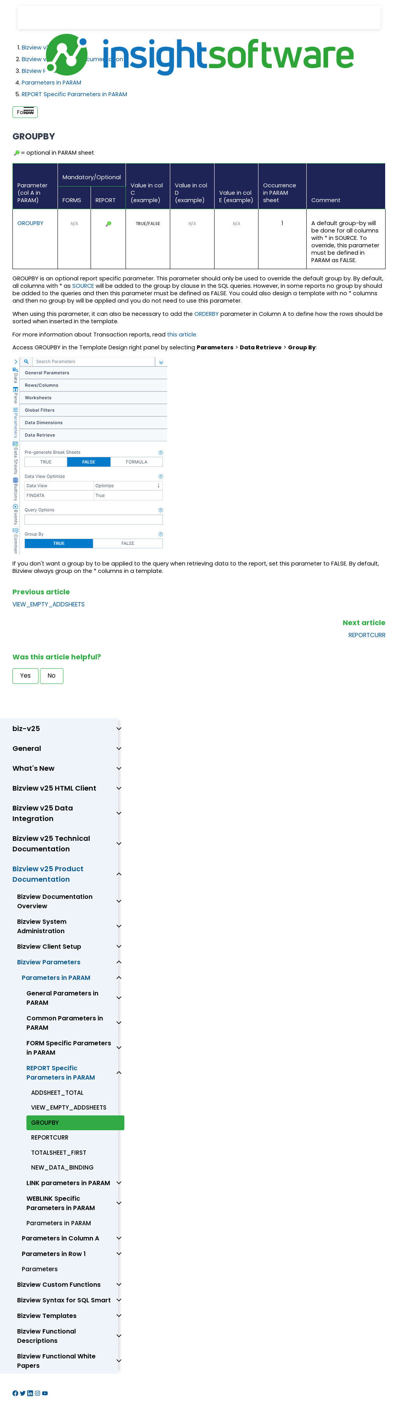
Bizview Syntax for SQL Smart (64, 1300)
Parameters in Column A (60, 1238)
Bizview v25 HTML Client (54, 788)
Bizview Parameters (48, 962)
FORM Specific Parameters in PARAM (68, 1048)
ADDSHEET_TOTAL (57, 1093)
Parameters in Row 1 (54, 1253)
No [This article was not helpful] (52, 675)
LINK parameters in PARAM (68, 1183)
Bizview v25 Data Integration (42, 813)
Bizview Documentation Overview (55, 901)
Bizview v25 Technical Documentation (51, 843)
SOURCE (83, 286)
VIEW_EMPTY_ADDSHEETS (48, 604)
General (26, 748)
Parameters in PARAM (56, 977)
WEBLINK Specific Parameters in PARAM (60, 1203)
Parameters (40, 1269)
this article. (182, 334)
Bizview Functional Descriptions (46, 1336)
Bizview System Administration (41, 926)
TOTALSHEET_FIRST (58, 1153)
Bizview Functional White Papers (56, 1361)
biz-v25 (26, 728)
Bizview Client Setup (49, 946)
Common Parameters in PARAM (64, 1023)
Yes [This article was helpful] (25, 675)
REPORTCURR (367, 635)
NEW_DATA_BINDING (62, 1167)
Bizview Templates (47, 1315)
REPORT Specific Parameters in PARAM (60, 1073)
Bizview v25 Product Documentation (48, 874)
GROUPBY (30, 223)
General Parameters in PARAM (62, 998)
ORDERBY (206, 314)
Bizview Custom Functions (59, 1284)
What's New (33, 768)
